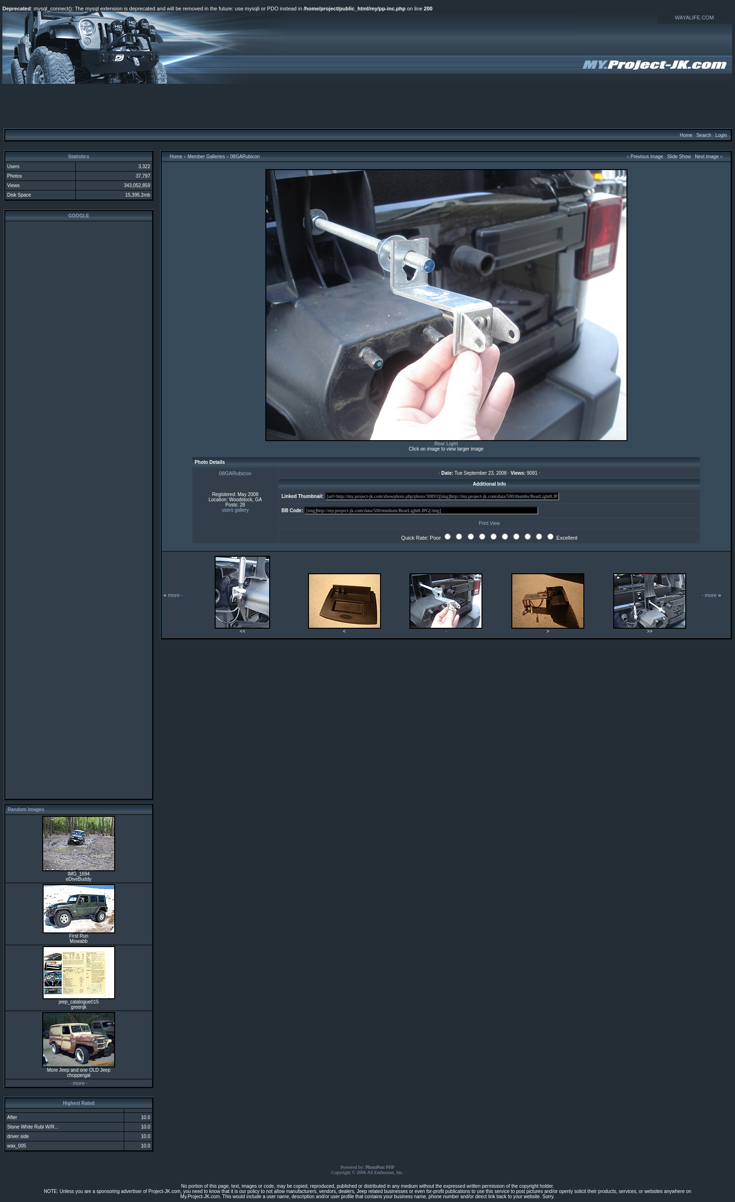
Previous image (647, 156)
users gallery (235, 510)
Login (720, 135)
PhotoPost (375, 1167)
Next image (707, 156)
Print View (489, 523)
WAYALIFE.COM (694, 17)
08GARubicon (245, 156)
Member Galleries (206, 156)
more (78, 1083)
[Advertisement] (367, 105)
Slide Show (679, 156)
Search (703, 135)
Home (686, 135)
